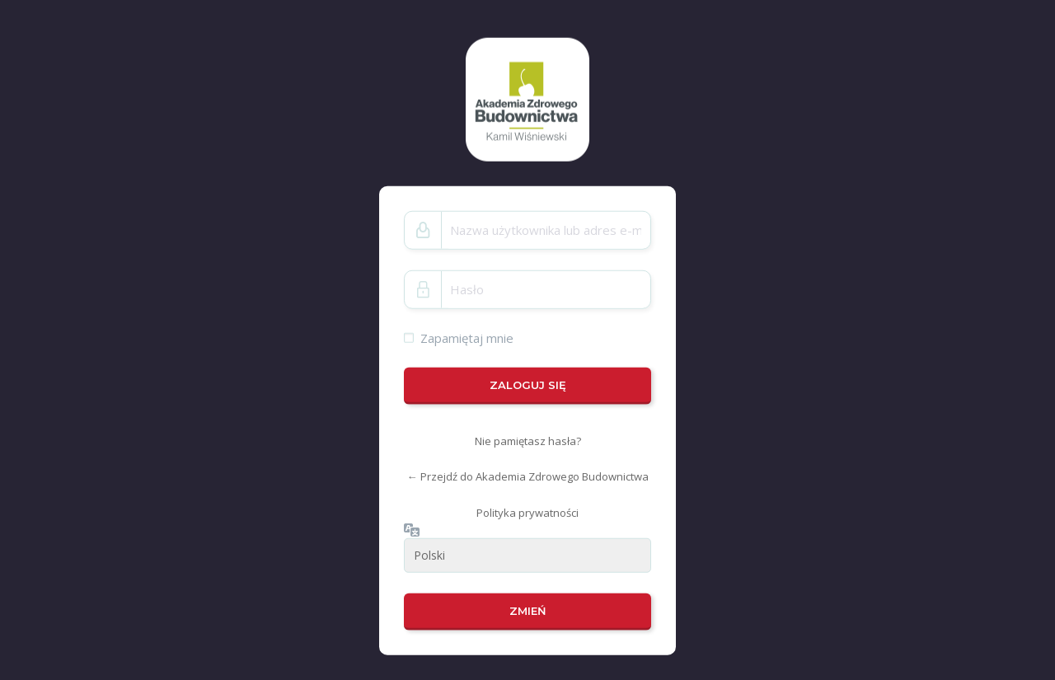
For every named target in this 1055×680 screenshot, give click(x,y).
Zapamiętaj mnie (466, 337)
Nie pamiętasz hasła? (528, 441)
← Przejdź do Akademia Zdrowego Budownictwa (528, 476)
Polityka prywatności (527, 512)
